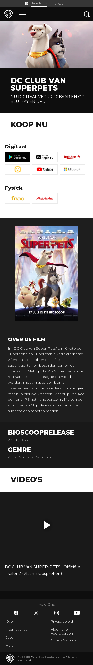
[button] (47, 525)
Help (10, 645)
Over (10, 621)
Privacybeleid (62, 621)
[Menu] (22, 14)
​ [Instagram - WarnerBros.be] (57, 613)
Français (57, 3)
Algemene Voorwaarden (62, 631)
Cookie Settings (63, 640)
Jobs (9, 637)
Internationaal (17, 629)
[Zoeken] (87, 14)
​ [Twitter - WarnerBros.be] (36, 613)
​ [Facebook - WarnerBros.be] (16, 613)
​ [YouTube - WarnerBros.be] (77, 612)
